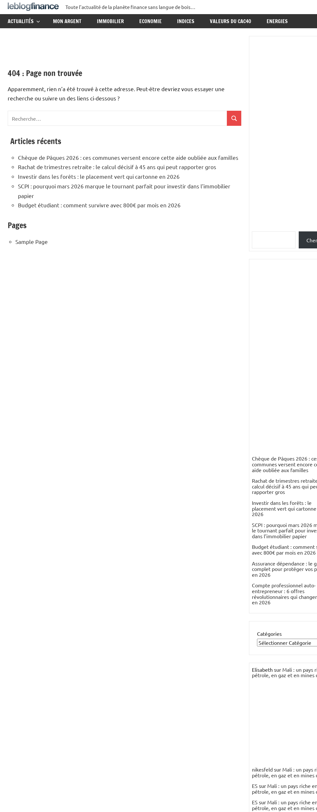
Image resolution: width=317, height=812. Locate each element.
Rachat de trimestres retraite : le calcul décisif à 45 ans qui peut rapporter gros (117, 166)
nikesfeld (262, 769)
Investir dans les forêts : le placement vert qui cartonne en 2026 (99, 176)
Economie (150, 21)
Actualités (24, 21)
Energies (277, 21)
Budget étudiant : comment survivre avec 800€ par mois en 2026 (99, 205)
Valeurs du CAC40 (230, 21)
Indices (185, 21)
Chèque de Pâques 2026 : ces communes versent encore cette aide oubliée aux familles (128, 157)
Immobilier (110, 21)
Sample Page (31, 241)
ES (255, 785)
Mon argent (67, 21)
